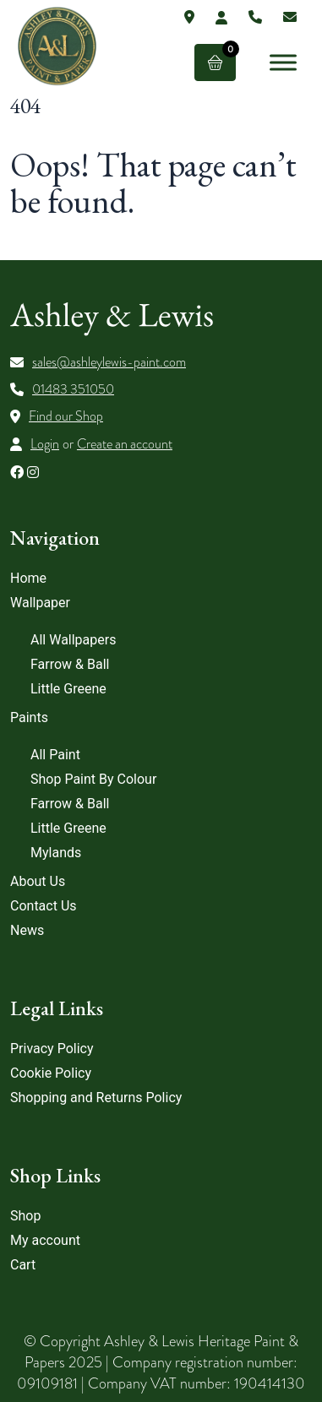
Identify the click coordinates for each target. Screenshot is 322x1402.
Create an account (124, 444)
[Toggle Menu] (283, 62)
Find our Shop (66, 416)
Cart (22, 1265)
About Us (37, 881)
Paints (29, 717)
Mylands (55, 853)
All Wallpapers (73, 640)
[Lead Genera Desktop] (57, 45)
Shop (25, 1216)
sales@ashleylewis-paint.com (109, 362)
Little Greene (68, 689)
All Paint (55, 755)
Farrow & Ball (69, 664)
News (27, 930)
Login (44, 444)
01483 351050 (73, 389)
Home (28, 578)
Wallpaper (40, 603)
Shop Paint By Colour (93, 779)
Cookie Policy (50, 1073)
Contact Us (43, 906)
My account (45, 1240)
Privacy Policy (52, 1049)
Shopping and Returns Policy (96, 1098)
